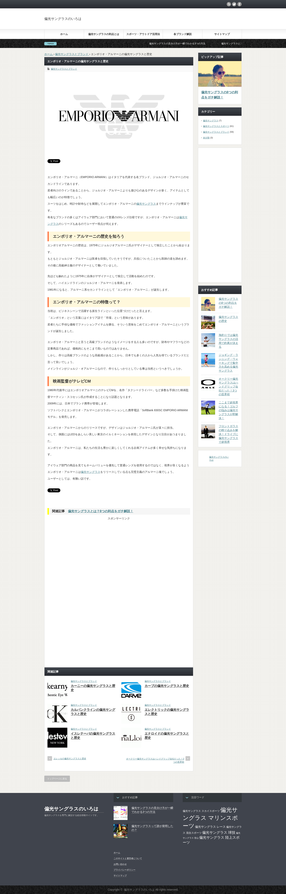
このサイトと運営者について (128, 858)
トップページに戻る (57, 778)
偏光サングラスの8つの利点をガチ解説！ (219, 95)
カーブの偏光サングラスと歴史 (167, 686)
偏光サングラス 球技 (218, 832)
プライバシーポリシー (124, 870)
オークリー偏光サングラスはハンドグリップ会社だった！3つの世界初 (155, 760)
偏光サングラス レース (210, 826)
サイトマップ (222, 34)
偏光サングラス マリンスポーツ (210, 817)
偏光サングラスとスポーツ (216, 126)
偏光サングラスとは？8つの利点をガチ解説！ (100, 511)
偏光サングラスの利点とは (103, 34)
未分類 (206, 137)
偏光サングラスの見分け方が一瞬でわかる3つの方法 (184, 43)
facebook (239, 4)
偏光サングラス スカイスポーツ (201, 810)
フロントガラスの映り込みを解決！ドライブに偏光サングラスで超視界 (228, 434)
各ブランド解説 (183, 34)
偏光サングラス (146, 203)
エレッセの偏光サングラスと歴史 (69, 758)
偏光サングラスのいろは (62, 19)
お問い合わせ (120, 864)
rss (229, 4)
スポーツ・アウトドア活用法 (143, 34)
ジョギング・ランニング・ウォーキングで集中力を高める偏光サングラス (228, 362)
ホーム (64, 34)
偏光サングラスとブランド (64, 69)
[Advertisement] (210, 23)
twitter (234, 4)
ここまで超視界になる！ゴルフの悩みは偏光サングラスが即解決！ (228, 410)
